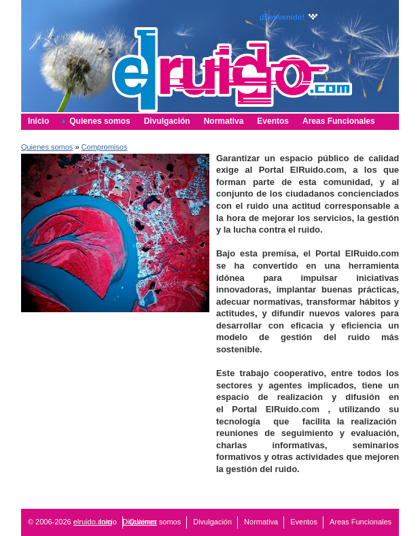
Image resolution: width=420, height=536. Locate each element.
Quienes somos (47, 147)
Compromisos (105, 147)
